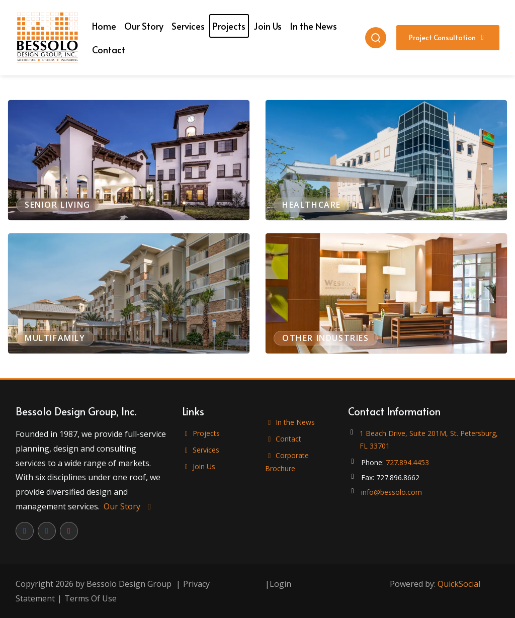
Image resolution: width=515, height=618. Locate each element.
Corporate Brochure (287, 462)
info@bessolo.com (391, 492)
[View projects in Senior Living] (129, 160)
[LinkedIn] (47, 531)
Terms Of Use (90, 598)
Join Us (199, 466)
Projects (201, 433)
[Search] (375, 37)
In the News (290, 422)
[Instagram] (69, 531)
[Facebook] (25, 531)
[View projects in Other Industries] (386, 293)
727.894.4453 (407, 462)
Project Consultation (448, 37)
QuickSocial (459, 583)
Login (280, 583)
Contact (283, 439)
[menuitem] (104, 26)
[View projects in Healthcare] (386, 160)
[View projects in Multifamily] (129, 293)
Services (201, 450)
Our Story (129, 506)
